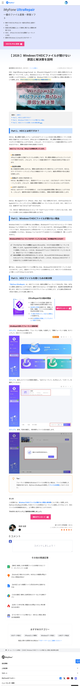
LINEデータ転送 (64, 606)
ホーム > (10, 621)
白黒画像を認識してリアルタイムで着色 (41, 319)
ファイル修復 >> (34, 68)
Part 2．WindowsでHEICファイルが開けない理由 (28, 120)
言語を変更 (40, 664)
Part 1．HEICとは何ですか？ (22, 117)
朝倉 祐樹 (22, 526)
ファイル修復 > (17, 621)
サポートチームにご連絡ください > (50, 611)
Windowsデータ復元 (47, 606)
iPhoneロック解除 (31, 606)
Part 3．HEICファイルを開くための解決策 (26, 123)
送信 (74, 658)
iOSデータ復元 (16, 606)
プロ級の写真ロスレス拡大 (38, 314)
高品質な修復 (34, 307)
